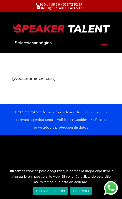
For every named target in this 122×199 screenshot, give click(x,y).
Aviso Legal (44, 119)
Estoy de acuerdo (50, 191)
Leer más (81, 191)
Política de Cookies (72, 119)
